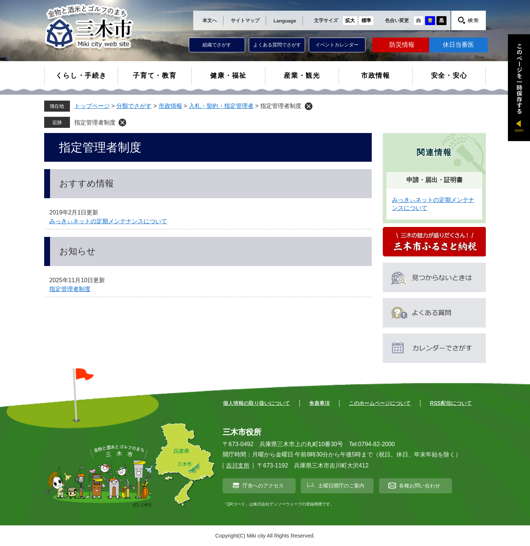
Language (284, 21)
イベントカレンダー (336, 45)
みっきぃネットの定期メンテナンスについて (108, 221)
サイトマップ (245, 20)
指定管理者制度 (95, 122)
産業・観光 (302, 75)
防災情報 (401, 44)
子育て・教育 (155, 75)
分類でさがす (134, 106)
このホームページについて (380, 403)
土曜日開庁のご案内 (341, 486)
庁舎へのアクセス (263, 486)
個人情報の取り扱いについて (256, 403)
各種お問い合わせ (419, 486)
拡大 (350, 20)
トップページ (92, 106)
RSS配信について (451, 403)
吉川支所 (238, 465)
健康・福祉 (228, 75)
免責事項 (319, 403)
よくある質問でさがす (277, 45)
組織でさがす (216, 45)
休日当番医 (458, 44)
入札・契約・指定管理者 (221, 106)
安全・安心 (449, 75)
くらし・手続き (81, 75)
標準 (366, 20)
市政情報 (375, 75)
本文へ (209, 20)
